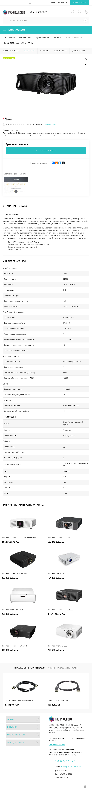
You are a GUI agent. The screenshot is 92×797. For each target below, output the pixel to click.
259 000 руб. (23, 615)
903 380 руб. (23, 651)
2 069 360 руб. (23, 543)
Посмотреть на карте (57, 745)
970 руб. (54, 704)
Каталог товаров (14, 30)
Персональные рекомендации (29, 667)
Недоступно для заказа (38, 163)
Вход (53, 3)
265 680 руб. (69, 651)
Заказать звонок (79, 3)
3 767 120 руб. (69, 615)
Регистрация (62, 3)
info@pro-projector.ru (71, 766)
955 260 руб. (23, 579)
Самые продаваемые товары (63, 667)
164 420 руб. (69, 579)
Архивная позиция (17, 144)
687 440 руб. (69, 543)
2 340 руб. (12, 704)
